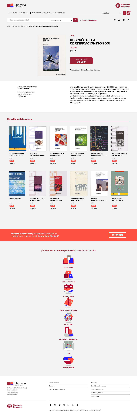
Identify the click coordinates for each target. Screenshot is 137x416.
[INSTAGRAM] (123, 20)
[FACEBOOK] (128, 20)
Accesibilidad (95, 396)
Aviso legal (94, 383)
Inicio (8, 26)
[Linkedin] (68, 405)
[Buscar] (75, 20)
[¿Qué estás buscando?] (28, 20)
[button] (128, 13)
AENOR (26, 89)
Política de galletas (96, 393)
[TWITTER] (114, 20)
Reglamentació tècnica (78, 70)
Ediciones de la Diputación (57, 389)
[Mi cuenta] (124, 13)
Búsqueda (88, 20)
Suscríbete (117, 235)
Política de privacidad (97, 389)
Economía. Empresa (93, 70)
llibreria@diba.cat (12, 394)
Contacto (52, 386)
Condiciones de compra (98, 386)
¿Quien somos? (54, 383)
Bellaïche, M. (27, 87)
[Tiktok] (77, 405)
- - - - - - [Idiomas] (111, 13)
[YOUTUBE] (119, 20)
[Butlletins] (72, 405)
